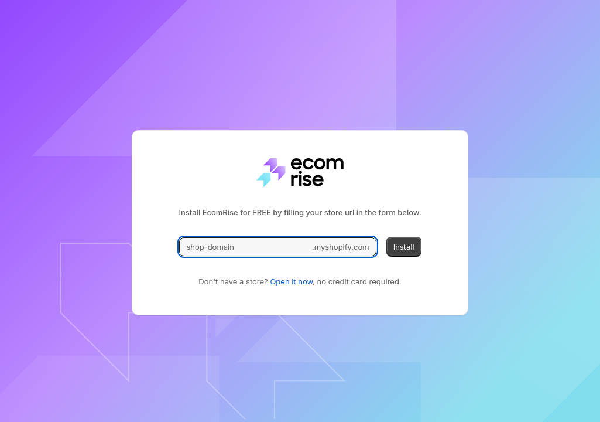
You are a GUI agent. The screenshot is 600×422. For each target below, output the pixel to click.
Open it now (291, 281)
